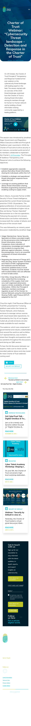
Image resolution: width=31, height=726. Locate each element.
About (4, 647)
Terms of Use (6, 679)
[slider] (9, 130)
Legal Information (7, 676)
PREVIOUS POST (13, 378)
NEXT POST (19, 382)
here (11, 659)
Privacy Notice (6, 682)
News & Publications (9, 652)
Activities (5, 650)
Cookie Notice (6, 685)
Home (4, 645)
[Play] (4, 130)
